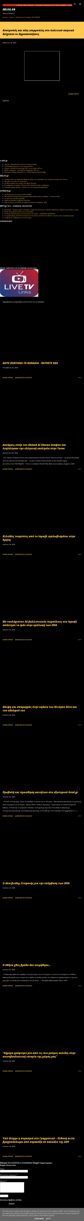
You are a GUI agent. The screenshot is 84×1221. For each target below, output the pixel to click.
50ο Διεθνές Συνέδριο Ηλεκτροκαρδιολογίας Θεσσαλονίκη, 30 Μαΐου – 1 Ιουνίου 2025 (32, 196)
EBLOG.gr (9, 9)
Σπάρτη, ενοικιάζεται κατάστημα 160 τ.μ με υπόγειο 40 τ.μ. (23, 168)
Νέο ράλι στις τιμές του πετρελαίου (15, 181)
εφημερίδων (21, 266)
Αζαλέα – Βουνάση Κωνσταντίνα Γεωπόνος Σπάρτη (20, 164)
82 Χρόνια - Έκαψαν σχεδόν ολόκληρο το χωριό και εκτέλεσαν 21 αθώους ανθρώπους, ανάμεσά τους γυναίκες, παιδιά (41, 210)
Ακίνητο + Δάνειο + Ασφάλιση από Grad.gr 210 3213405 (21, 17)
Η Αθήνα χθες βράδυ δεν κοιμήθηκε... (27, 965)
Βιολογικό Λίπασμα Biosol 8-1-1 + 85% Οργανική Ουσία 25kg (25, 172)
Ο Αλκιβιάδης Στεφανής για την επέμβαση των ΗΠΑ (36, 883)
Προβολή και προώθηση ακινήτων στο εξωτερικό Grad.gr (40, 792)
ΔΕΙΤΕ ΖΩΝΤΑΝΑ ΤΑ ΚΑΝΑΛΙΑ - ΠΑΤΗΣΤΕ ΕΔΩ (30, 363)
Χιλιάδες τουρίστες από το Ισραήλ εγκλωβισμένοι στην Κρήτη (39, 538)
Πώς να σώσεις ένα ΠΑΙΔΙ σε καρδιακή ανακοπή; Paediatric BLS (25, 202)
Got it (48, 1219)
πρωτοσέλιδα (13, 266)
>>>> (79, 378)
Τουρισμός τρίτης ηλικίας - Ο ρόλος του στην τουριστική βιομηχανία (26, 187)
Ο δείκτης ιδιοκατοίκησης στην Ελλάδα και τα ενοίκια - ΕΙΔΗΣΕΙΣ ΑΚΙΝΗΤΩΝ (29, 214)
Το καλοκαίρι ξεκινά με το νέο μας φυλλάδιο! (18, 166)
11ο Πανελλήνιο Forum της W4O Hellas (17, 194)
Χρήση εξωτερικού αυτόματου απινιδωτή (17, 200)
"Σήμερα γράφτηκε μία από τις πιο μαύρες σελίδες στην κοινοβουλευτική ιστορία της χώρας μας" (39, 1054)
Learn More (39, 1219)
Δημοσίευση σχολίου (23, 378)
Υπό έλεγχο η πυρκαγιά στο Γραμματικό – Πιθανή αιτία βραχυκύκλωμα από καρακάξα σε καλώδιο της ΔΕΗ (38, 1140)
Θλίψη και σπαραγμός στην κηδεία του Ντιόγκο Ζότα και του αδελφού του (40, 708)
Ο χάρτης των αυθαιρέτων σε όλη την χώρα (17, 218)
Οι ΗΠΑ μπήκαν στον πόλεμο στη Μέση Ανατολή (20, 183)
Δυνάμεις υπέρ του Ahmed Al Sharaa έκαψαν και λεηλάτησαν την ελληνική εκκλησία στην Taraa (35, 179)
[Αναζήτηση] (75, 4)
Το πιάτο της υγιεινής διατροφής (14, 198)
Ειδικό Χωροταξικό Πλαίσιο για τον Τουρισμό (18, 212)
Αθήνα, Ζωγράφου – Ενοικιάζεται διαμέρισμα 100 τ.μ (21, 170)
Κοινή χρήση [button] (73, 94)
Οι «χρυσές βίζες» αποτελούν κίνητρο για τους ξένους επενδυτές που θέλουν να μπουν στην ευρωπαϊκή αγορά (39, 216)
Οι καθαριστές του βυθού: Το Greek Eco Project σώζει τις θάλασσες (26, 185)
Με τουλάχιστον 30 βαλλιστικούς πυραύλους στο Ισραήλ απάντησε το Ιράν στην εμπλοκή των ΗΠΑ (40, 623)
